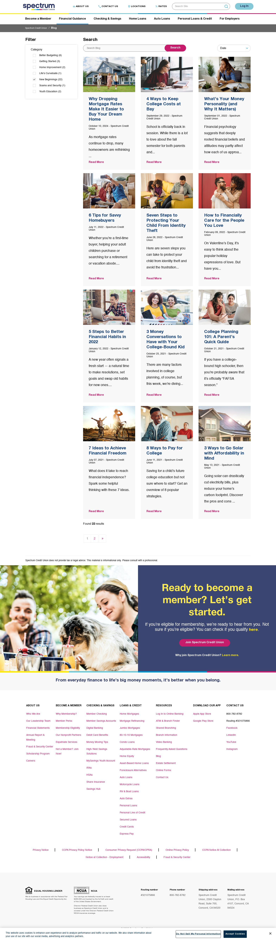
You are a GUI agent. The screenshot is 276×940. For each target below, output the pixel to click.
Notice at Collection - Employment (104, 859)
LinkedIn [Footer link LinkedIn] (231, 735)
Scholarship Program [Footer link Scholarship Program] (38, 753)
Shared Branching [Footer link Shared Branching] (166, 728)
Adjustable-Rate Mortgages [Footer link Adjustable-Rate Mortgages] (135, 749)
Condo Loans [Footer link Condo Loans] (127, 742)
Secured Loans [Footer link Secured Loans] (128, 820)
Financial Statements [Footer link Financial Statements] (38, 728)
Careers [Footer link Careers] (30, 760)
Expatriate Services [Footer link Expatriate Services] (66, 742)
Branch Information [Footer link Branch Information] (166, 735)
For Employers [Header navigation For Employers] (230, 20)
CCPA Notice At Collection (216, 851)
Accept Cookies (235, 935)
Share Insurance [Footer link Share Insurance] (95, 781)
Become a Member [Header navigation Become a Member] (38, 20)
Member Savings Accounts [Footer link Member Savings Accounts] (101, 721)
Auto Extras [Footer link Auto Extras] (126, 799)
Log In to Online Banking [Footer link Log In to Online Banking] (169, 714)
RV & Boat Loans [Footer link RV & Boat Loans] (129, 792)
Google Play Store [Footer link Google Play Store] (203, 721)
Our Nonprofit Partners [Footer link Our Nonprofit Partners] (68, 735)
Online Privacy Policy (177, 851)
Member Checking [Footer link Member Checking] (96, 714)
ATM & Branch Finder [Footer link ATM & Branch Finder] (168, 721)
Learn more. (230, 656)
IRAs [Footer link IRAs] (89, 767)
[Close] (270, 935)
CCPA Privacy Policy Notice (77, 851)
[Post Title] (109, 114)
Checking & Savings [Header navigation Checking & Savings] (107, 20)
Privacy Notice (41, 851)
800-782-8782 (178, 897)
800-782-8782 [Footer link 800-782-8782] (234, 714)
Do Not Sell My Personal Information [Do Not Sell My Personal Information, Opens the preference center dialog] (198, 935)
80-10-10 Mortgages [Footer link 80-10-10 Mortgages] (131, 735)
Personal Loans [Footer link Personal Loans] (128, 806)
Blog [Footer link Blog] (158, 757)
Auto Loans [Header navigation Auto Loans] (162, 20)
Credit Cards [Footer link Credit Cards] (127, 827)
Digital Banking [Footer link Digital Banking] (94, 728)
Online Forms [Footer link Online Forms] (163, 771)
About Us (78, 6)
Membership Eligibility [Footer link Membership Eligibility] (68, 728)
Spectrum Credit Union (38, 29)
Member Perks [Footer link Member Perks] (64, 721)
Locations (133, 6)
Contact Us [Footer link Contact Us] (162, 778)
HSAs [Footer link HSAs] (89, 774)
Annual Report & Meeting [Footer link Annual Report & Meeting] (35, 737)
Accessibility (143, 859)
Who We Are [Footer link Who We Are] (33, 714)
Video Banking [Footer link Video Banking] (164, 742)
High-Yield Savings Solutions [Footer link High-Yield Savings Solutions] (96, 751)
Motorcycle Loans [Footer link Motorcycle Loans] (129, 785)
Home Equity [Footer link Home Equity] (127, 757)
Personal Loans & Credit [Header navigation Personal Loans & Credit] (195, 20)
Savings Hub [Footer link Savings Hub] (93, 788)
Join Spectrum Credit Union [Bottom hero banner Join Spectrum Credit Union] (203, 643)
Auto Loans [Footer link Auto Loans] (126, 778)
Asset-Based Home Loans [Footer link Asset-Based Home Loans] (134, 764)
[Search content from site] (127, 49)
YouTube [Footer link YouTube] (231, 742)
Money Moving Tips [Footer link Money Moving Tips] (97, 742)
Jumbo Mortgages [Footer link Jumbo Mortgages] (130, 728)
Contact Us (105, 6)
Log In (243, 6)
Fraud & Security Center (177, 859)
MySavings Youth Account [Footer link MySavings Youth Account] (100, 760)
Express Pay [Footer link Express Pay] (127, 834)
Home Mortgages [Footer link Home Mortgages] (129, 714)
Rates (158, 6)
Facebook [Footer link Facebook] (231, 728)
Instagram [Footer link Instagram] (232, 749)
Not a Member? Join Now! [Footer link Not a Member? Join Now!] (67, 751)
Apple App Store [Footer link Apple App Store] (202, 714)
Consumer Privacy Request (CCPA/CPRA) (128, 851)
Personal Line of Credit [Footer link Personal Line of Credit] (132, 813)
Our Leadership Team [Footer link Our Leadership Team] (38, 721)
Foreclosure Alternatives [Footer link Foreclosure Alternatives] (133, 771)
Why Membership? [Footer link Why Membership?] (66, 714)
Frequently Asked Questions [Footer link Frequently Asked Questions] (171, 749)
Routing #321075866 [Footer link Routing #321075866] (238, 721)
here (253, 631)
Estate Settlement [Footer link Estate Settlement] (166, 764)
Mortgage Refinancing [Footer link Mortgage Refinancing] (132, 721)
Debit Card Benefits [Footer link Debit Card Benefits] (97, 735)
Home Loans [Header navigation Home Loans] (137, 20)
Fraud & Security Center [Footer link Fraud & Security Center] (39, 746)
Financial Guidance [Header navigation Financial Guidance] (72, 20)
